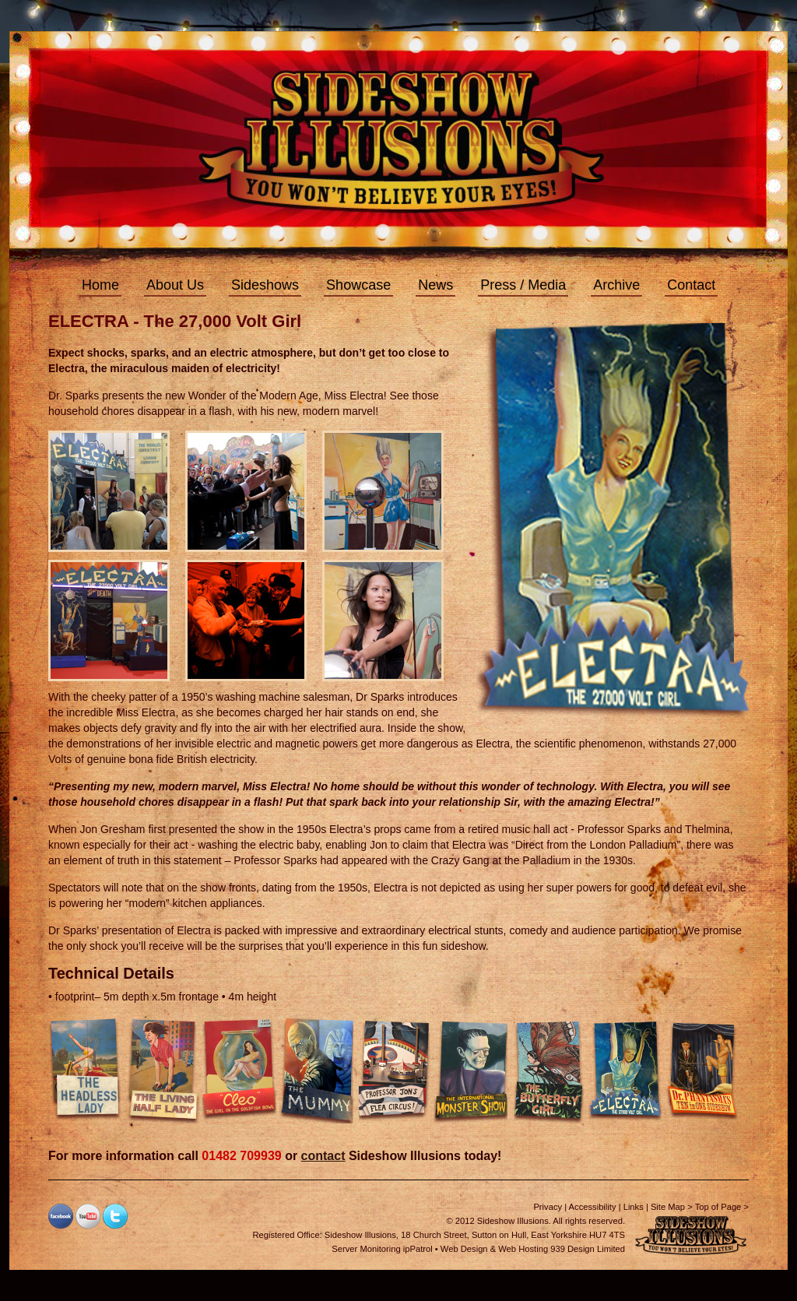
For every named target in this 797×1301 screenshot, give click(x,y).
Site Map (668, 1206)
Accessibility (592, 1206)
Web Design (464, 1249)
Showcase (358, 285)
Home (100, 285)
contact (323, 1155)
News (435, 285)
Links (633, 1206)
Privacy (547, 1206)
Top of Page (718, 1206)
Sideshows (265, 285)
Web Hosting (523, 1249)
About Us (175, 285)
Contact (691, 285)
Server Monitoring (366, 1249)
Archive (616, 285)
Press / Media (523, 285)
